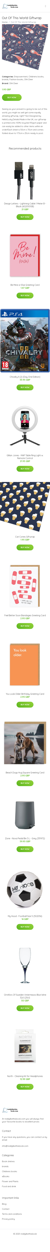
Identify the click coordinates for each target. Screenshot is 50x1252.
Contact (5, 1209)
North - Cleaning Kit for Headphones (25, 1076)
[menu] (45, 6)
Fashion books (16, 79)
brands (5, 79)
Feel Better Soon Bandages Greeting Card (25, 615)
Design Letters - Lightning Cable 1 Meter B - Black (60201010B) (25, 205)
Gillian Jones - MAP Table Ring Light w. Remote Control (25, 457)
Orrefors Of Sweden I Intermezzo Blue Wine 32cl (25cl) (25, 996)
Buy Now (11, 97)
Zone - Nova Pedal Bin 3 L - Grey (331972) (25, 838)
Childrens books (36, 76)
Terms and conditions (12, 1214)
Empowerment (21, 76)
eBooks (5, 1176)
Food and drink (9, 1186)
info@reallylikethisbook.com (15, 1146)
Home (5, 22)
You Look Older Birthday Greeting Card (25, 694)
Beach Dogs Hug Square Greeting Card (25, 772)
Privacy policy (8, 1219)
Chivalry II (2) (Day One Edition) (25, 376)
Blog (4, 1204)
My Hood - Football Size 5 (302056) (25, 916)
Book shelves (8, 1161)
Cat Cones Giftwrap (25, 536)
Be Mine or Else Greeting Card (25, 285)
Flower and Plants (10, 1181)
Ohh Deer (28, 79)
